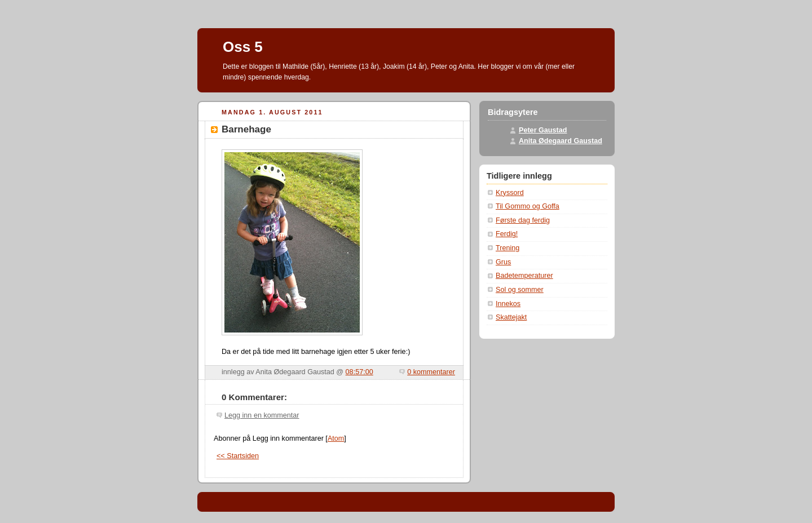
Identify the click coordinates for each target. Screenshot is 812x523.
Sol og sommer (520, 290)
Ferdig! (507, 234)
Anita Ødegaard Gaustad (560, 141)
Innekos (508, 304)
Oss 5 (243, 46)
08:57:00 (359, 372)
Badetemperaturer (524, 276)
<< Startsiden (238, 456)
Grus (503, 262)
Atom (336, 438)
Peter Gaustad (543, 130)
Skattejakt (511, 317)
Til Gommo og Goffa (527, 206)
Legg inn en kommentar (261, 415)
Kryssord (510, 193)
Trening (507, 248)
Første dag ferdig (523, 220)
